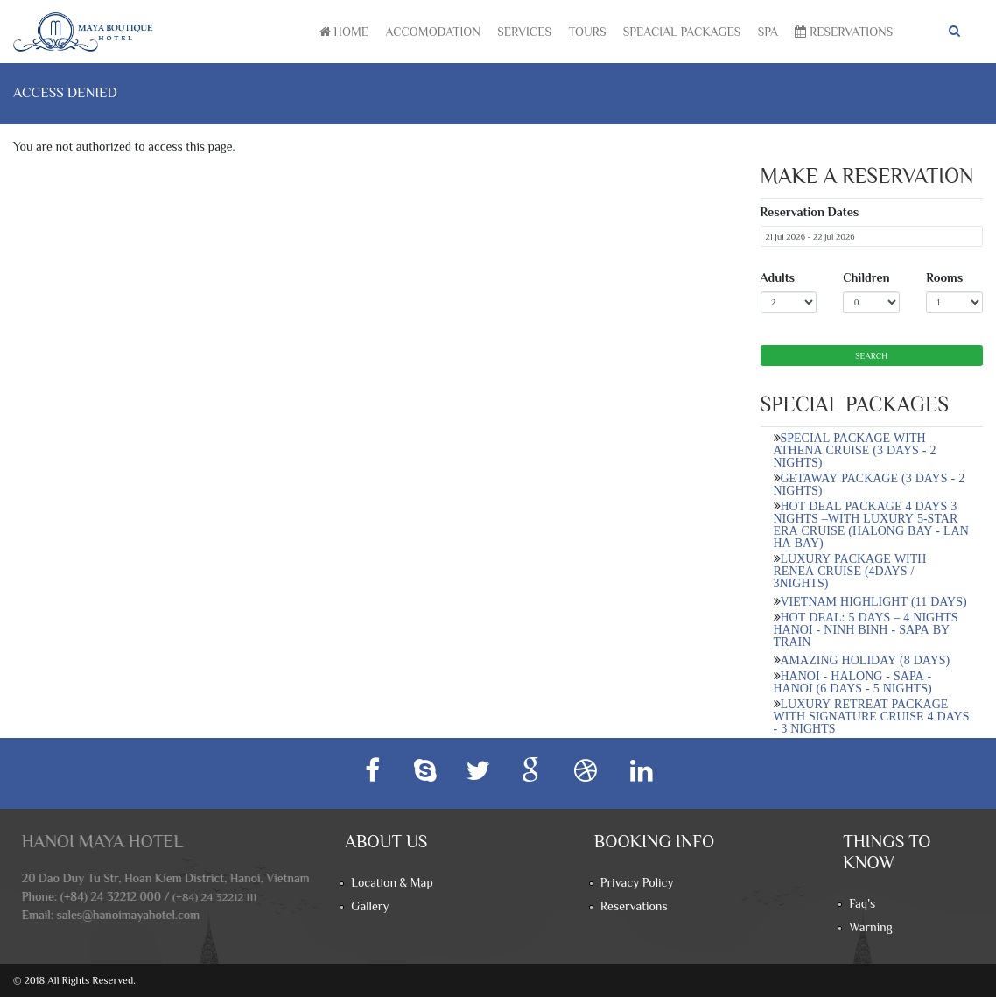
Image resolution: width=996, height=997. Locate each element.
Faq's (862, 903)
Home (343, 32)
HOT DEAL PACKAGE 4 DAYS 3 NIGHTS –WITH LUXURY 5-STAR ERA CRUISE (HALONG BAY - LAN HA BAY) (871, 524)
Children (866, 277)
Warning (870, 927)
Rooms (944, 277)
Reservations (844, 32)
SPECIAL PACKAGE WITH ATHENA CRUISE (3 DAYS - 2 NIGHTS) (855, 450)
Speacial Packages (681, 32)
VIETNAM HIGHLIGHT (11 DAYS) (874, 601)
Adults (778, 277)
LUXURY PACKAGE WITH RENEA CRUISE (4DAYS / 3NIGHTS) (850, 570)
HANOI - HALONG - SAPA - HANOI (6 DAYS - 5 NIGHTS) (853, 682)
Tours (587, 32)
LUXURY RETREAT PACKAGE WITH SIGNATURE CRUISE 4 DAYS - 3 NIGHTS (872, 716)
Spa (768, 32)
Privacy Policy (637, 882)
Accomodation (433, 32)
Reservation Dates (810, 212)
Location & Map (391, 882)
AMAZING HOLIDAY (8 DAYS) (865, 660)
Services (524, 32)
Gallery (370, 906)
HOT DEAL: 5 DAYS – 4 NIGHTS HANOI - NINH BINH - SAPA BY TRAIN (866, 629)
